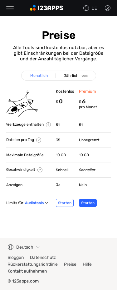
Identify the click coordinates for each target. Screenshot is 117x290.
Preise (70, 264)
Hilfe (87, 264)
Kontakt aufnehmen (27, 271)
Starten (64, 203)
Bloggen (15, 257)
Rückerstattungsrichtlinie (32, 264)
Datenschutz (43, 257)
